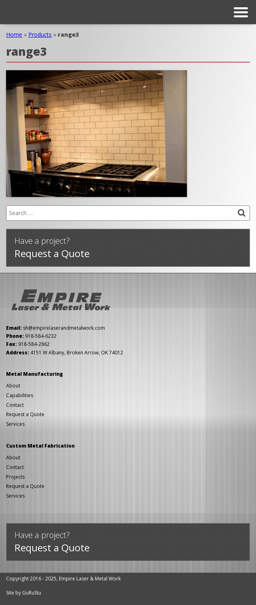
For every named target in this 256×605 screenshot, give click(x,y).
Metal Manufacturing (34, 374)
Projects (15, 476)
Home (14, 34)
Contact (15, 405)
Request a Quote (25, 414)
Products (40, 34)
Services (15, 424)
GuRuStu (31, 592)
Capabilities (19, 395)
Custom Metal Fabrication (40, 445)
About (13, 385)
